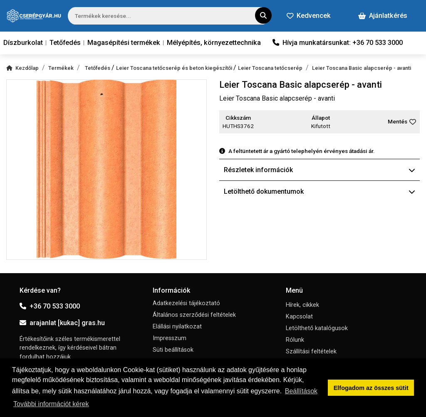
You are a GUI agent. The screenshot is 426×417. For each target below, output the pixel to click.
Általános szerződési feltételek (194, 314)
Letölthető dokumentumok (319, 191)
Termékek (61, 68)
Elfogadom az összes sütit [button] (371, 388)
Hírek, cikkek (302, 304)
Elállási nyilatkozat (177, 326)
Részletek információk (319, 170)
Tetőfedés (65, 43)
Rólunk (295, 339)
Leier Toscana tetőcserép (270, 68)
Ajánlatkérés (382, 16)
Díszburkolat (23, 43)
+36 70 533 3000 (50, 306)
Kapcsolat (299, 316)
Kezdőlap (22, 68)
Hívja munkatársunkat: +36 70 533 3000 (337, 43)
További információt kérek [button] (51, 403)
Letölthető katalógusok (317, 328)
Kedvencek (309, 16)
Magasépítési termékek (123, 43)
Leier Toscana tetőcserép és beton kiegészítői (174, 68)
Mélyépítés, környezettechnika (214, 43)
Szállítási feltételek (311, 351)
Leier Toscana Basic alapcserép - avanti (361, 68)
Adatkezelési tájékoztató (186, 303)
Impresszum (169, 338)
